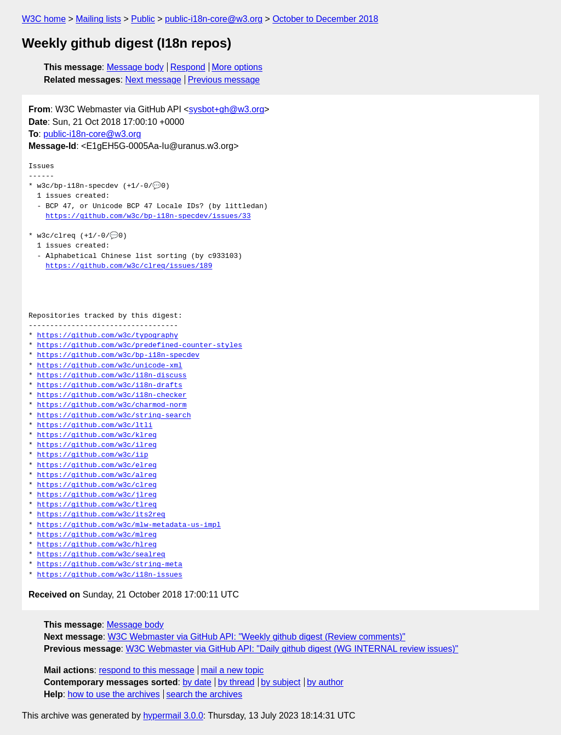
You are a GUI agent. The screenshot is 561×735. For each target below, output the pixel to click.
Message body (135, 67)
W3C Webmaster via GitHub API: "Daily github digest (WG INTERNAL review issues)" (291, 648)
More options (237, 67)
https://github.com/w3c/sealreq (101, 555)
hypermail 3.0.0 (173, 715)
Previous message (224, 79)
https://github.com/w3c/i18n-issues (109, 575)
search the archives (205, 694)
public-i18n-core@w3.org (213, 19)
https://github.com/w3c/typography (107, 336)
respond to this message (146, 670)
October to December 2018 (325, 19)
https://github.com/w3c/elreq (97, 465)
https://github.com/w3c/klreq (97, 435)
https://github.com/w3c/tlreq (97, 505)
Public (143, 19)
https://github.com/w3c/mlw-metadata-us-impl (129, 525)
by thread (236, 682)
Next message (153, 79)
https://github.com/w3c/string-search (114, 416)
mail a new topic (232, 670)
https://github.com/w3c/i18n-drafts (109, 386)
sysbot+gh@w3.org (227, 109)
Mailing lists (98, 19)
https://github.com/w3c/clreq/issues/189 (128, 266)
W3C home (44, 19)
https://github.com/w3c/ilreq (97, 445)
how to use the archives (114, 694)
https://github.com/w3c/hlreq (97, 545)
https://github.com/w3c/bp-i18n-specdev (118, 355)
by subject (280, 682)
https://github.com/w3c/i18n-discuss (112, 376)
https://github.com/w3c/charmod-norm (112, 405)
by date (196, 682)
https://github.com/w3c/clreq (97, 485)
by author (325, 682)
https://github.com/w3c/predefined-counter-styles (139, 346)
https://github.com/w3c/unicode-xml (109, 366)
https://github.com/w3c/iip (92, 455)
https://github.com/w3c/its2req (101, 515)
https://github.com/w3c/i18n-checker (112, 395)
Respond (187, 67)
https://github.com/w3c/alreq (97, 475)
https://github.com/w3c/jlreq (97, 495)
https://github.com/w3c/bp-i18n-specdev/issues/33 (147, 216)
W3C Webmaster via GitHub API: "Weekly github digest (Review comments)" (256, 636)
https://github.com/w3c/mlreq (97, 535)
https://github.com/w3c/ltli (95, 425)
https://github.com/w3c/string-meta (109, 565)
